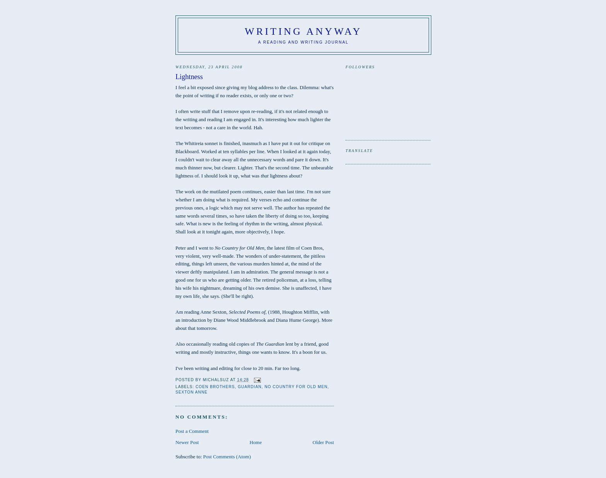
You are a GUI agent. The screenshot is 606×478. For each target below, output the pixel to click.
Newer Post (187, 442)
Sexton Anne (191, 392)
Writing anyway (303, 31)
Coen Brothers (215, 387)
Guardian (250, 387)
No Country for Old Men (295, 387)
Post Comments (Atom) (227, 456)
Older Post (323, 442)
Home (256, 442)
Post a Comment (192, 431)
